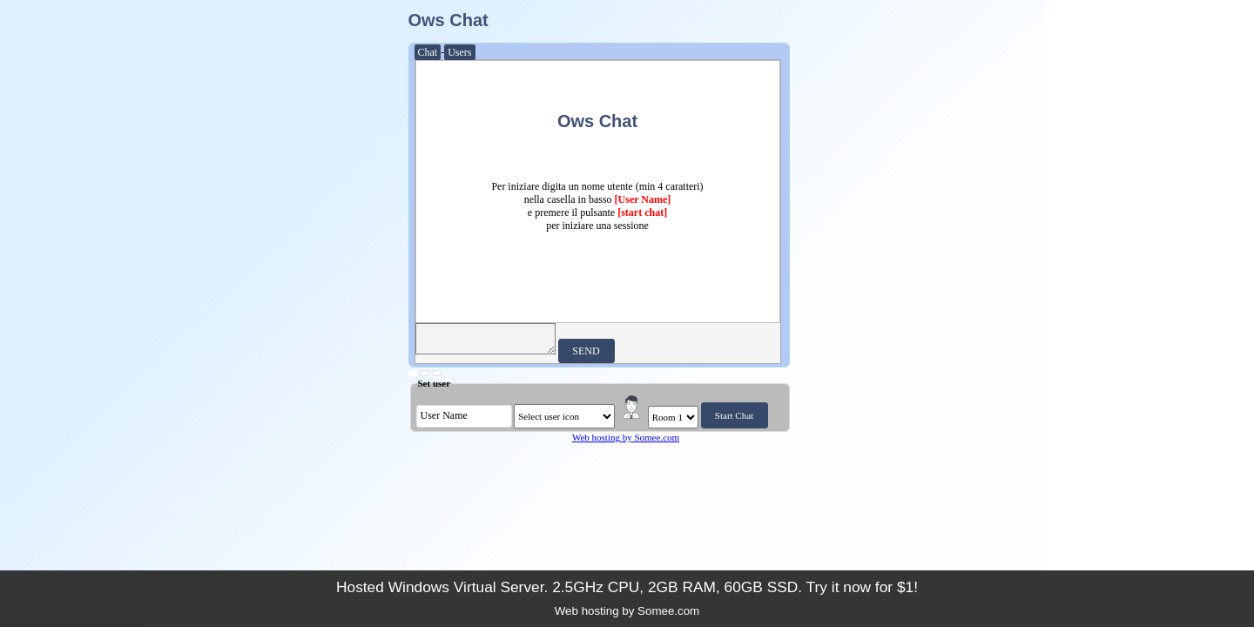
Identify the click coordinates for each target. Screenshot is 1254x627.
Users (459, 52)
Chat (428, 52)
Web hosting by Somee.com (625, 437)
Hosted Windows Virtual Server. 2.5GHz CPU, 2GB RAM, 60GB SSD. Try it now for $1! (627, 587)
